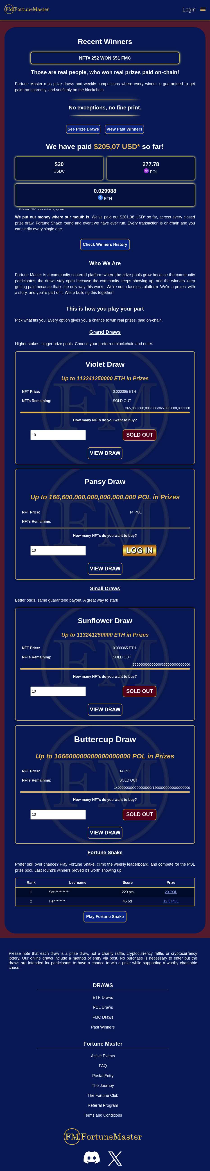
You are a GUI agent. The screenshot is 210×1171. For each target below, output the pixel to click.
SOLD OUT (139, 435)
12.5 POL (170, 901)
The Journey (103, 1085)
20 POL (171, 892)
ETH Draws (103, 997)
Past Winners (103, 1027)
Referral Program (103, 1105)
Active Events (103, 1056)
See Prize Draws (83, 129)
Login (189, 10)
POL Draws (103, 1007)
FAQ (103, 1066)
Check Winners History (105, 244)
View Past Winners (124, 129)
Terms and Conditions (103, 1115)
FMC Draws (103, 1017)
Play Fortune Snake (105, 916)
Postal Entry (103, 1075)
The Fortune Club (103, 1095)
